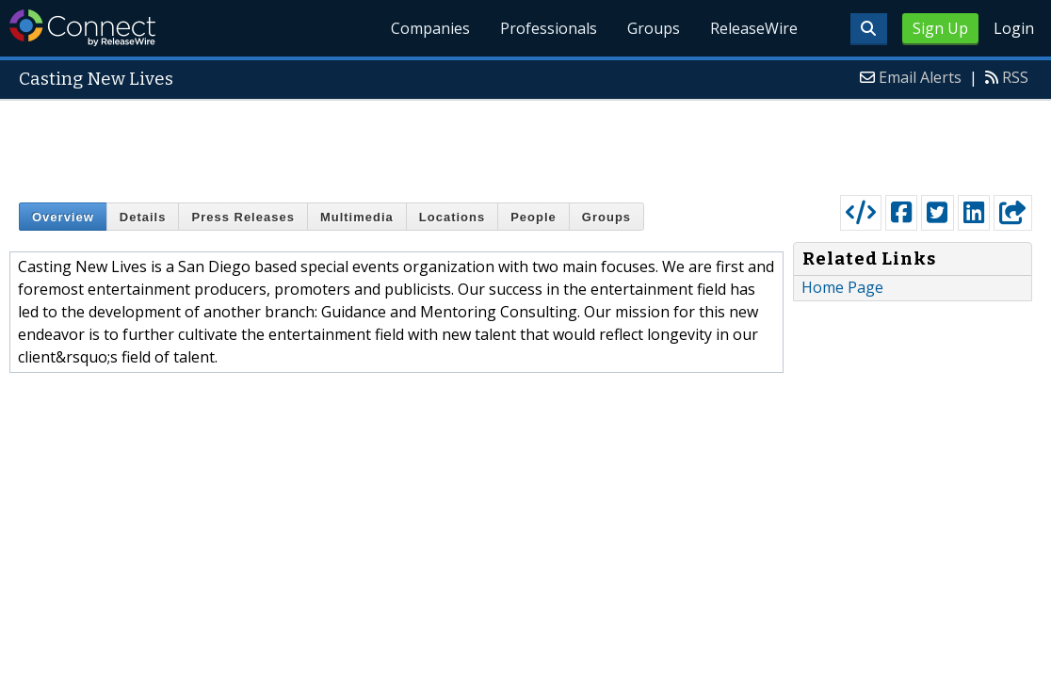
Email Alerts (920, 77)
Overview (63, 217)
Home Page (842, 287)
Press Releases (242, 217)
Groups (653, 28)
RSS (1015, 77)
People (533, 217)
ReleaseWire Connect (82, 27)
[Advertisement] (525, 143)
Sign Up (940, 28)
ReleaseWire (754, 28)
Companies (430, 28)
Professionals (548, 28)
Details (143, 217)
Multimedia (357, 217)
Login (1014, 28)
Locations (452, 217)
